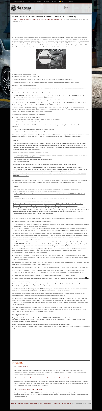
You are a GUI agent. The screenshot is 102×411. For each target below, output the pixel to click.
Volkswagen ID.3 (47, 403)
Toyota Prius (67, 403)
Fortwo (62, 1)
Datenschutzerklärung (35, 403)
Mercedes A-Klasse (17, 19)
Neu (12, 403)
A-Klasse (37, 1)
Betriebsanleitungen (18, 1)
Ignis (71, 1)
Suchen (26, 403)
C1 (29, 1)
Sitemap (20, 403)
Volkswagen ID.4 (58, 403)
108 (54, 1)
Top (16, 403)
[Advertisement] (51, 29)
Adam (46, 1)
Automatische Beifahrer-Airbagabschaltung (52, 19)
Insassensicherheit (35, 19)
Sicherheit (26, 19)
